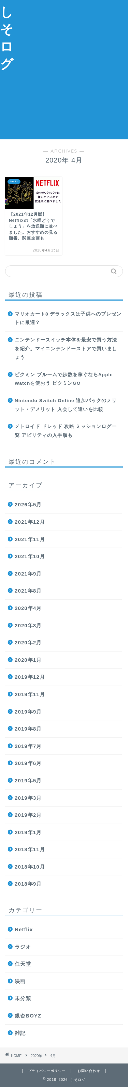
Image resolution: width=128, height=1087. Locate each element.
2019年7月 (28, 746)
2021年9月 (28, 574)
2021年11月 (30, 539)
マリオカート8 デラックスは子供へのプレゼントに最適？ (68, 318)
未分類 (23, 998)
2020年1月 (28, 660)
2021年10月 (30, 556)
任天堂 (23, 964)
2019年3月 (28, 798)
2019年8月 (28, 729)
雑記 (20, 1033)
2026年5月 (28, 504)
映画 (20, 981)
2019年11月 (30, 694)
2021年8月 (28, 591)
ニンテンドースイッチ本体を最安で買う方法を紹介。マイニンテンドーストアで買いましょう (66, 348)
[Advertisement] (64, 69)
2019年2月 (28, 815)
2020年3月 (28, 625)
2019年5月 (28, 780)
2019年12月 (30, 677)
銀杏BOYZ (28, 1016)
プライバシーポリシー (47, 1071)
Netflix (24, 929)
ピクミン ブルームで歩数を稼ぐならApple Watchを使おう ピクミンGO (64, 379)
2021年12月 (30, 522)
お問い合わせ (88, 1071)
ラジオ (23, 947)
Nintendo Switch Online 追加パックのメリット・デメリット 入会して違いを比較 (66, 405)
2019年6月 (28, 763)
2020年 (36, 1056)
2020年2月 (28, 642)
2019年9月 (28, 712)
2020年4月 (28, 608)
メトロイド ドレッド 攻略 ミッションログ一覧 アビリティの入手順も (66, 431)
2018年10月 (30, 867)
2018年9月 (28, 884)
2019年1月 (28, 832)
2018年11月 (30, 849)
